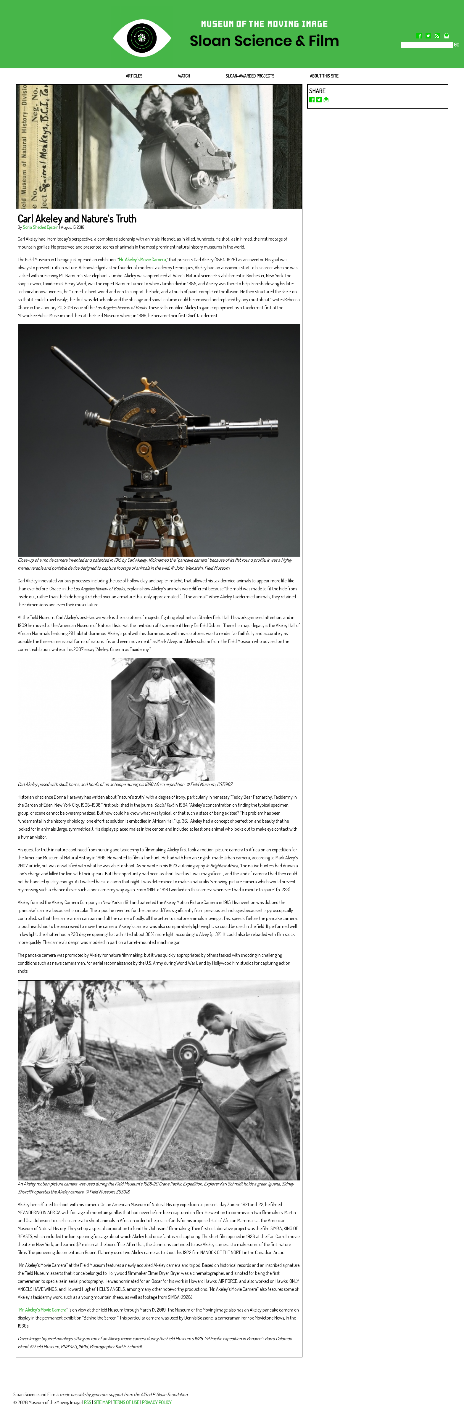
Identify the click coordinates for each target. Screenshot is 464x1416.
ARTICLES (134, 76)
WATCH (184, 76)
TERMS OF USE (126, 1402)
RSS (87, 1402)
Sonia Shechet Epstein (40, 227)
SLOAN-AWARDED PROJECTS (249, 76)
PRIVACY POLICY (157, 1402)
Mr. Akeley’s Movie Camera (142, 259)
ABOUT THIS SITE (324, 76)
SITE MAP (102, 1402)
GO (456, 45)
